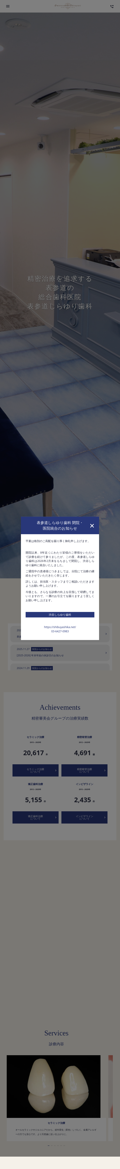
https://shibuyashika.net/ (60, 609)
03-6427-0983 (60, 613)
